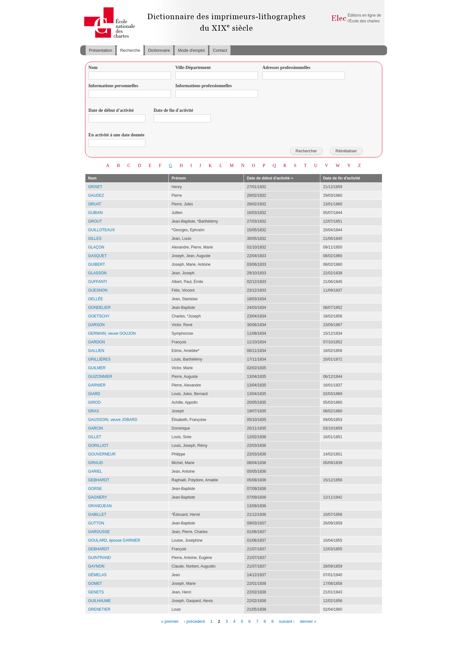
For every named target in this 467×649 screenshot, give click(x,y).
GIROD (94, 402)
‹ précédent (194, 621)
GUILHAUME (99, 601)
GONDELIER (99, 307)
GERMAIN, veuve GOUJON (112, 333)
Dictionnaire (159, 50)
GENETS (96, 592)
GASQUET (97, 256)
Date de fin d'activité (173, 110)
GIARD (94, 394)
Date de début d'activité (111, 110)
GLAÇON (96, 247)
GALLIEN (96, 350)
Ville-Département (193, 67)
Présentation (100, 50)
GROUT (95, 221)
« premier (170, 621)
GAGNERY (97, 497)
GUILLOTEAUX (101, 230)
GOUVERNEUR (102, 454)
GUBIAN (95, 212)
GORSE (95, 488)
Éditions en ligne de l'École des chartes (364, 18)
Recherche (130, 50)
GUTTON (96, 523)
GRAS (93, 411)
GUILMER (97, 368)
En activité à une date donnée (116, 135)
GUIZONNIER (100, 376)
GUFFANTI (97, 281)
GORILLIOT (98, 445)
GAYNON (96, 566)
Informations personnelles (113, 85)
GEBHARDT (99, 480)
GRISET (95, 187)
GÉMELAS (97, 575)
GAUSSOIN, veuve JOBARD (112, 419)
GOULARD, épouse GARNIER (114, 540)
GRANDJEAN (100, 506)
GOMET (95, 583)
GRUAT (94, 204)
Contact (220, 50)
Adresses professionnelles (286, 67)
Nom (93, 67)
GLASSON (97, 273)
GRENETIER (99, 609)
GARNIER (97, 385)
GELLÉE (95, 299)
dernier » (308, 621)
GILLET (94, 437)
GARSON (96, 325)
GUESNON (98, 290)
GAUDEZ (96, 195)
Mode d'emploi (191, 50)
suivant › (287, 621)
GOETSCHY (99, 316)
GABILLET (97, 514)
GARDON (96, 342)
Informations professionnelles (203, 85)
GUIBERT (96, 264)
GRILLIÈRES (99, 359)
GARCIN (95, 428)
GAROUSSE (99, 532)
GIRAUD (95, 463)
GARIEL (95, 471)
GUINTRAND (99, 557)
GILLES (95, 238)
